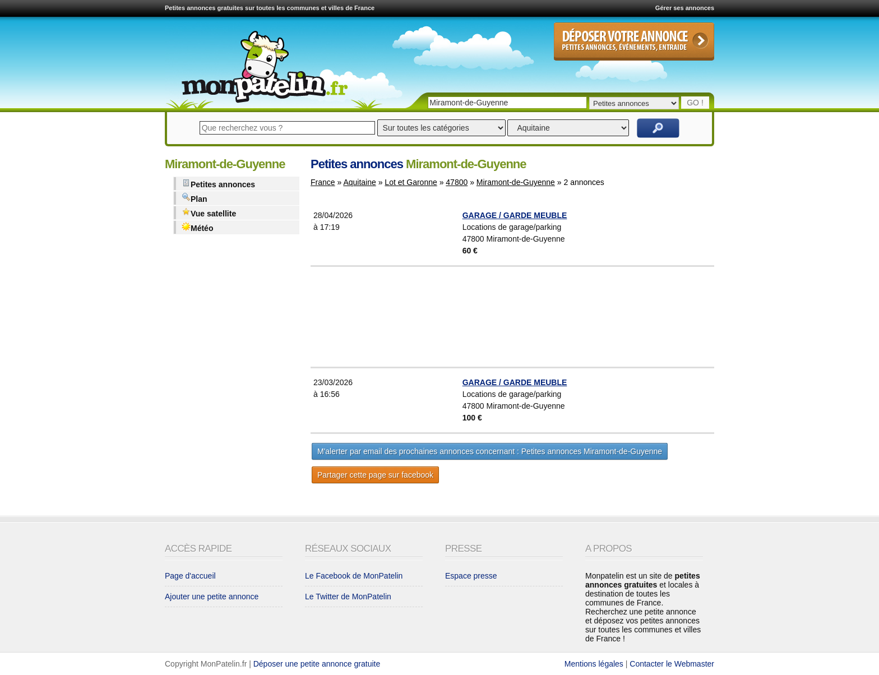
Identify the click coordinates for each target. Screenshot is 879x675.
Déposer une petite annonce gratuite (317, 663)
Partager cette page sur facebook (375, 474)
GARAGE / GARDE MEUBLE (514, 215)
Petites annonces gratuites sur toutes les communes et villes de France (269, 7)
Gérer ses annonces (684, 7)
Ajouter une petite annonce (211, 596)
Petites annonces (218, 183)
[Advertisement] (540, 317)
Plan (194, 198)
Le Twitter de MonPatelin (348, 596)
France (323, 182)
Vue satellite (209, 212)
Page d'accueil (190, 575)
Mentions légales (594, 663)
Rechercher (658, 128)
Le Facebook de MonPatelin (354, 575)
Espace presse (471, 575)
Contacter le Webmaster (672, 663)
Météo (197, 227)
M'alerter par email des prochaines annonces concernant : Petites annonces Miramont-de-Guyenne (489, 451)
